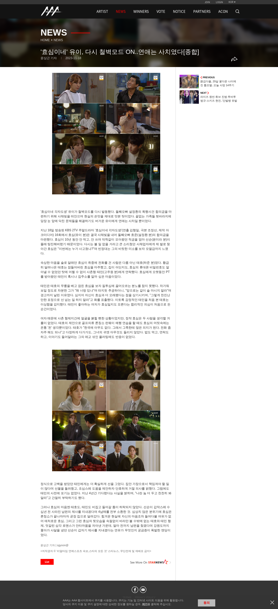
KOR (231, 2)
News (58, 40)
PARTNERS (202, 11)
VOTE (161, 11)
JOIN (207, 2)
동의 (206, 602)
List (47, 562)
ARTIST (102, 11)
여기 (144, 604)
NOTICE (179, 11)
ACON (223, 11)
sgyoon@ (62, 545)
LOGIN (219, 2)
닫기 (272, 602)
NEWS (121, 11)
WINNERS (141, 11)
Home (45, 40)
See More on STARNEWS (151, 562)
